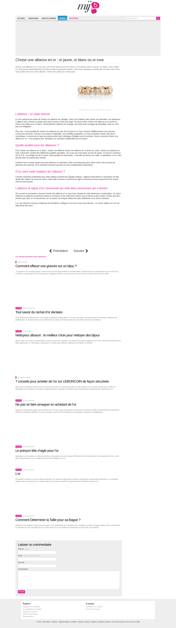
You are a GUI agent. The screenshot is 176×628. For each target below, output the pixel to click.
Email (29, 556)
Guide (62, 18)
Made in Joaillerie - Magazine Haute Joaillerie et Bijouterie (88, 7)
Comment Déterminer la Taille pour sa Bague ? (48, 520)
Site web (21, 562)
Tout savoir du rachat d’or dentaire (38, 312)
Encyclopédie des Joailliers (32, 609)
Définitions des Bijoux (30, 614)
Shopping (73, 18)
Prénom (23, 549)
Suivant (79, 251)
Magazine (33, 18)
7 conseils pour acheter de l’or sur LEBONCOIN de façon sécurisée (62, 381)
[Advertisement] (89, 39)
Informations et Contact (94, 607)
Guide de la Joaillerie (30, 611)
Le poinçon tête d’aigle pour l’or (37, 450)
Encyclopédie (49, 18)
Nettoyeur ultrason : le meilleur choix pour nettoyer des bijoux (57, 335)
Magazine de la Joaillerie (31, 607)
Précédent (60, 251)
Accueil (21, 18)
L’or (17, 474)
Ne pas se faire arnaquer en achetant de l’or (45, 404)
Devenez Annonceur (93, 609)
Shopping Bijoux (28, 616)
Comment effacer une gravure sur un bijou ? (46, 266)
